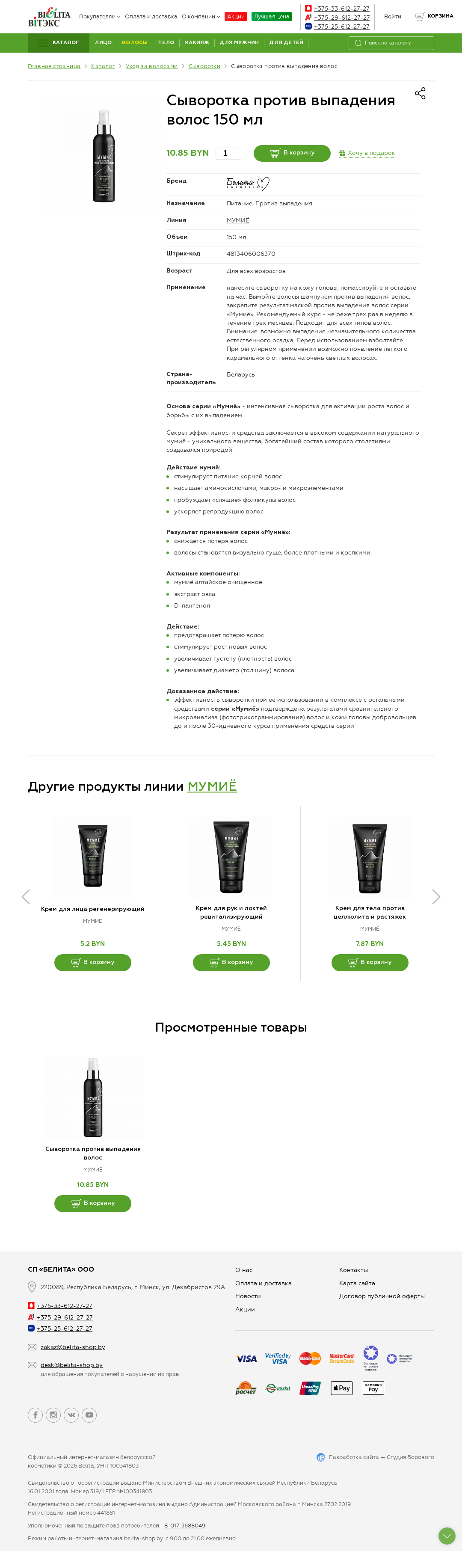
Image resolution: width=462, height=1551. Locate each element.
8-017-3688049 (184, 1525)
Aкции (245, 1309)
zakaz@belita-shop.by (73, 1347)
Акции (236, 16)
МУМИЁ (238, 220)
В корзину (292, 153)
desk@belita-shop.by (72, 1365)
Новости (248, 1296)
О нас (243, 1270)
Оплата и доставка (151, 16)
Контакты (353, 1270)
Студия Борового (410, 1457)
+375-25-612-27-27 (337, 26)
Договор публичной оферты (382, 1296)
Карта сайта (357, 1283)
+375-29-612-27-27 (337, 17)
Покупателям (100, 16)
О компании (201, 16)
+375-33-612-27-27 (337, 8)
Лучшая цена (272, 16)
